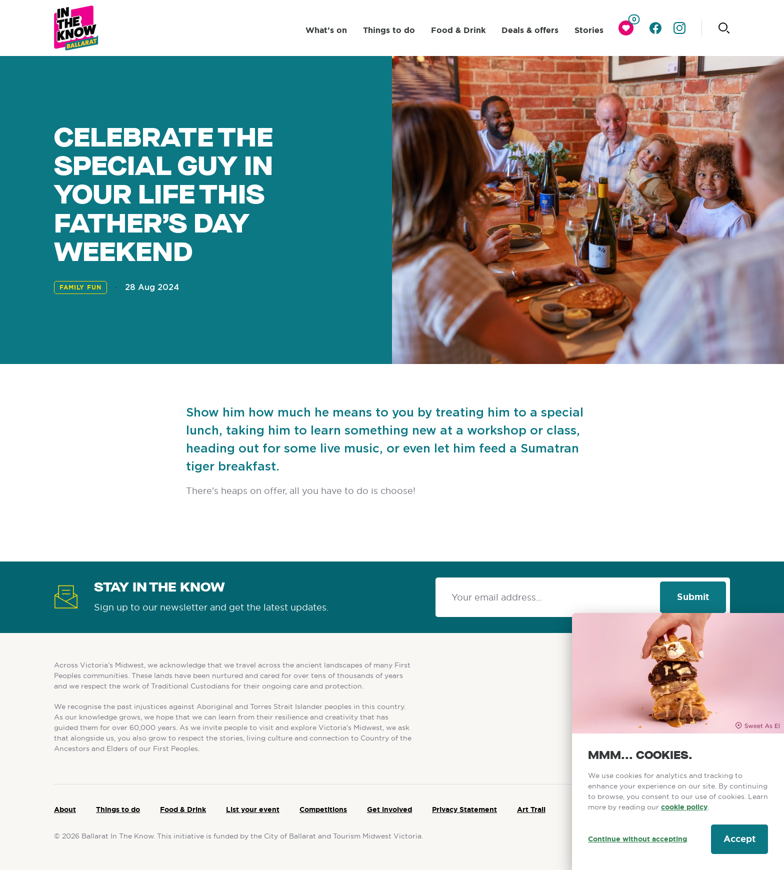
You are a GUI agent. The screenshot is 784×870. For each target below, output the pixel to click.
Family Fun (81, 288)
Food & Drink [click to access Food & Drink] (458, 30)
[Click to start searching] (724, 28)
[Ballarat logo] (76, 28)
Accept (740, 839)
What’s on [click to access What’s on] (326, 30)
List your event (253, 809)
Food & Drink (183, 809)
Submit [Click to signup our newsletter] (693, 597)
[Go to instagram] (680, 28)
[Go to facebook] (656, 28)
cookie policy (684, 807)
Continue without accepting (637, 839)
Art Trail (531, 809)
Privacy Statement (464, 809)
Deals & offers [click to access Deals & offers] (530, 30)
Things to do (118, 809)
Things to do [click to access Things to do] (389, 30)
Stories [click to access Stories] (589, 30)
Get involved (389, 809)
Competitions (323, 809)
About (65, 809)
